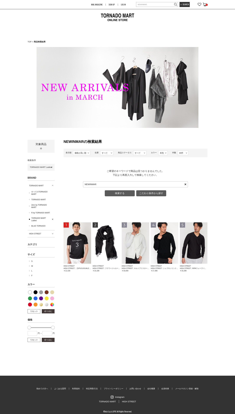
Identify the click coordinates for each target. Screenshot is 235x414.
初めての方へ (42, 388)
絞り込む (48, 311)
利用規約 (76, 388)
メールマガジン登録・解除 (187, 388)
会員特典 (165, 388)
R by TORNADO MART (40, 213)
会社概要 (151, 388)
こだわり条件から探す (151, 193)
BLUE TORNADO (38, 226)
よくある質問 (60, 388)
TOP (30, 42)
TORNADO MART (36, 186)
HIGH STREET (35, 234)
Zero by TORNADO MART (39, 206)
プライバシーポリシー (113, 388)
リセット (34, 311)
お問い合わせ (135, 388)
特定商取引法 (92, 388)
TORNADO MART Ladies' (41, 167)
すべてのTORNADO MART (39, 193)
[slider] (29, 327)
